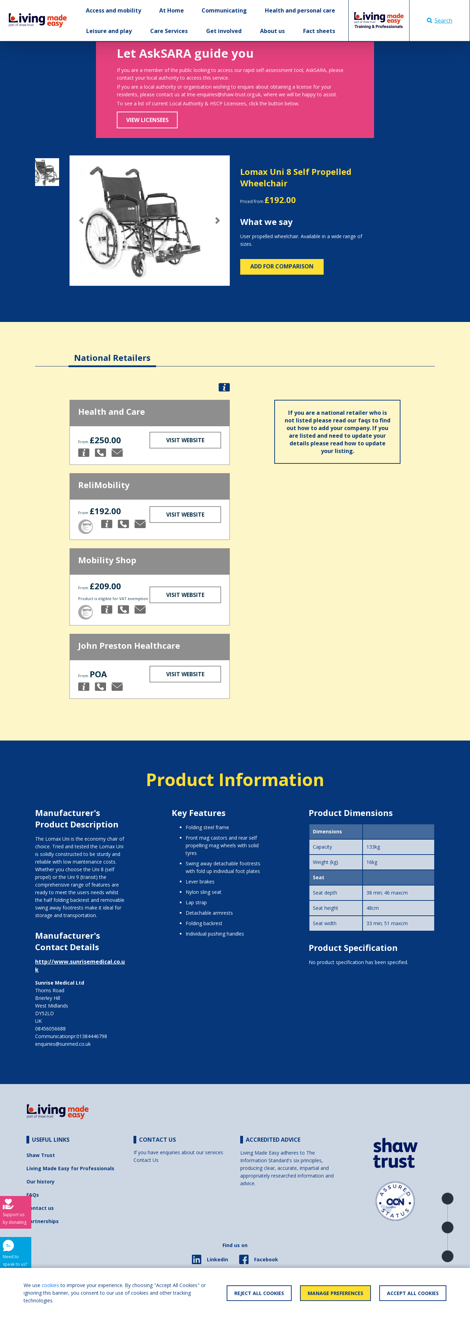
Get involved (224, 31)
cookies (50, 1285)
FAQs (32, 1194)
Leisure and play (109, 31)
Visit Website (185, 440)
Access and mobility (113, 10)
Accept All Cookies (413, 1293)
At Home (171, 10)
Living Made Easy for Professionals (70, 1168)
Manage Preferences (335, 1293)
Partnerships (42, 1221)
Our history (40, 1181)
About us (272, 31)
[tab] (112, 352)
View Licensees (147, 120)
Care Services (169, 31)
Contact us (40, 1208)
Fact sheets (319, 31)
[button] (82, 220)
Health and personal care (300, 10)
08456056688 (50, 1028)
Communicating (224, 10)
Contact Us (146, 1160)
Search (439, 20)
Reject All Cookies (259, 1293)
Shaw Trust (40, 1155)
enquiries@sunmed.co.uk (63, 1044)
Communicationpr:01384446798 (71, 1036)
